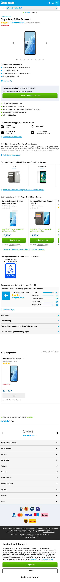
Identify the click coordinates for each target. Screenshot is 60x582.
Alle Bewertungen (8, 309)
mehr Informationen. (48, 532)
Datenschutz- (34, 559)
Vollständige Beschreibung (10, 155)
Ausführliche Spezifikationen (11, 137)
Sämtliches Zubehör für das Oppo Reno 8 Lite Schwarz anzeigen (22, 190)
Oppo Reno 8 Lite (6, 16)
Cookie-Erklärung (47, 559)
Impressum (22, 534)
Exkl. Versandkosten (14, 400)
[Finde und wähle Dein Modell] (32, 8)
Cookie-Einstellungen (33, 534)
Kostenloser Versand (14, 244)
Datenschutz (13, 534)
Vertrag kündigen (45, 534)
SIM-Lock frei (6, 81)
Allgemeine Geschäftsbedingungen (30, 536)
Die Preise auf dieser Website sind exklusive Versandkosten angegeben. (30, 530)
